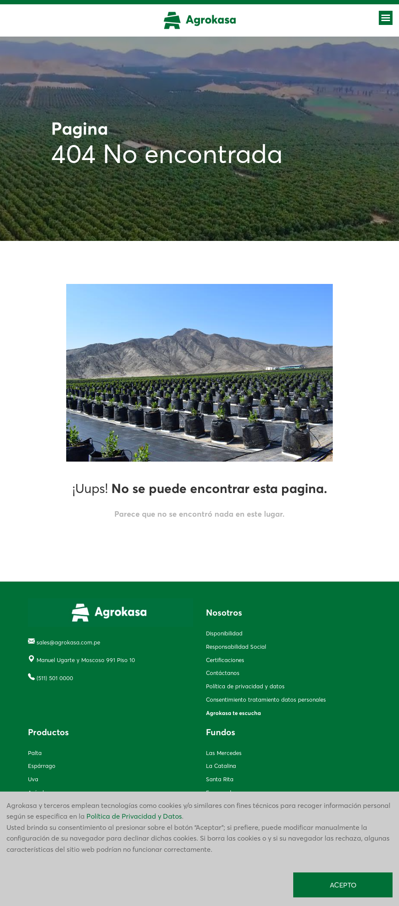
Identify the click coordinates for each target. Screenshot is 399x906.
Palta (35, 752)
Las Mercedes (224, 752)
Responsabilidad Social (236, 646)
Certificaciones (225, 659)
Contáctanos (222, 672)
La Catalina (221, 765)
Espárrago (41, 765)
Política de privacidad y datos (245, 686)
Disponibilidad (224, 633)
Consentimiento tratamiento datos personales (266, 699)
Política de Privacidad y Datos (134, 816)
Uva (33, 779)
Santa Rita (219, 779)
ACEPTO (343, 885)
